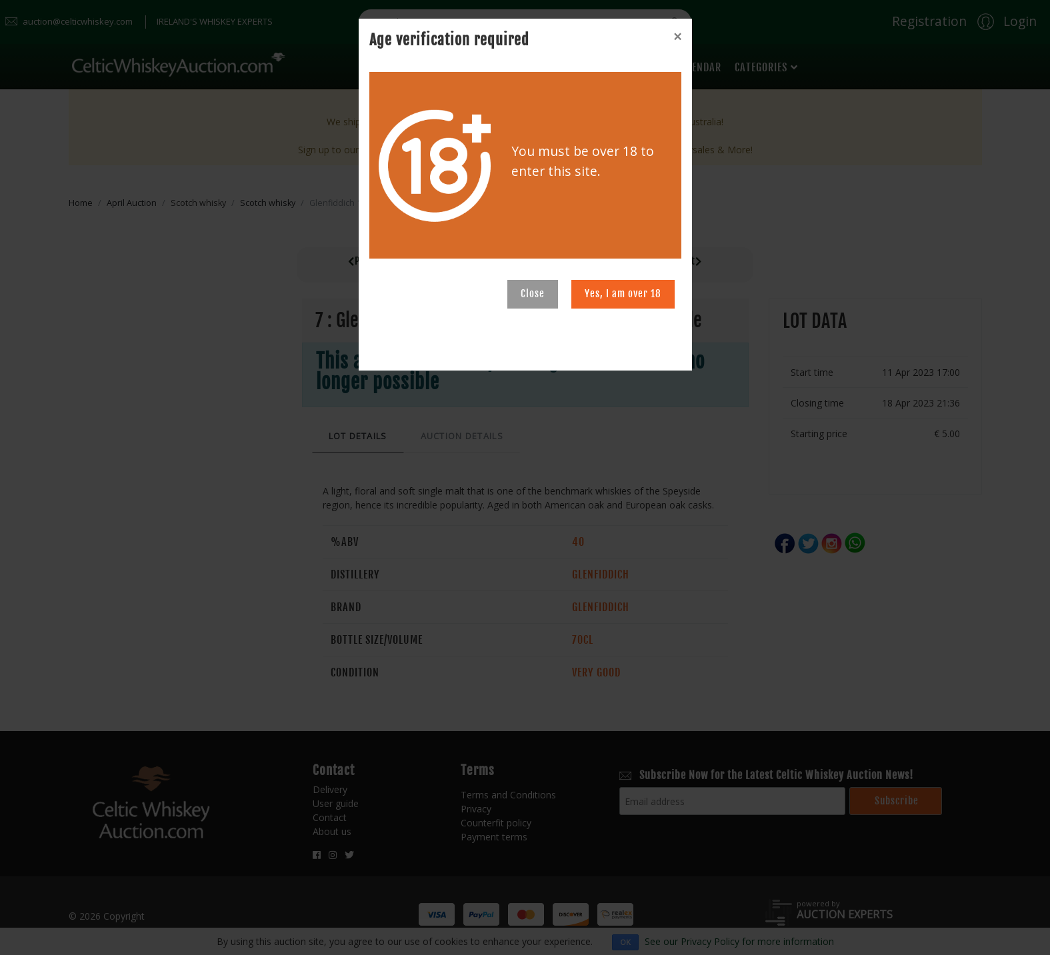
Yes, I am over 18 (623, 293)
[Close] (677, 37)
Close (533, 293)
